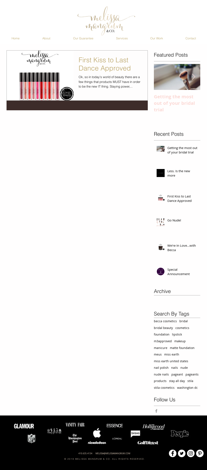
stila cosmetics (164, 388)
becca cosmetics (165, 321)
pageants (192, 374)
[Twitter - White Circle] (181, 453)
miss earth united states (171, 361)
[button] (46, 38)
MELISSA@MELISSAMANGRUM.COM (112, 453)
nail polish (161, 368)
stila (190, 381)
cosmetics (182, 328)
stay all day (177, 381)
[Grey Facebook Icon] (156, 411)
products (160, 381)
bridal (183, 321)
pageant (177, 374)
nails (174, 368)
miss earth (171, 354)
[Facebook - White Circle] (172, 453)
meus (158, 354)
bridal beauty (163, 328)
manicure (160, 348)
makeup (180, 341)
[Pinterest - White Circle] (200, 453)
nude (184, 368)
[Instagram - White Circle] (191, 453)
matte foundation (182, 348)
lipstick (177, 334)
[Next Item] (193, 77)
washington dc (187, 388)
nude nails (161, 374)
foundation (161, 334)
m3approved (163, 341)
